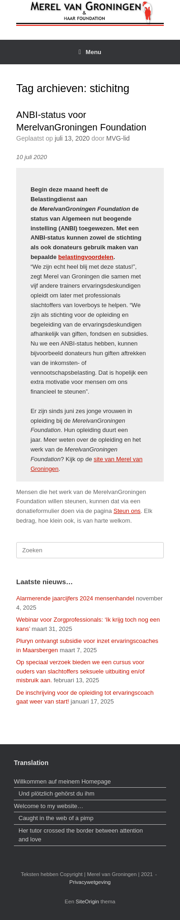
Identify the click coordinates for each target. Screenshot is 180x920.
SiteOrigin (87, 901)
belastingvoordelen (85, 256)
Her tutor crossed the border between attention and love (81, 835)
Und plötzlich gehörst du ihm (56, 793)
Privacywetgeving (90, 882)
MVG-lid (118, 138)
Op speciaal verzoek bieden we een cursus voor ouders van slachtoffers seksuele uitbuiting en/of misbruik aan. (80, 671)
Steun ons (127, 510)
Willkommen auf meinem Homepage (62, 781)
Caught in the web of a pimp (56, 818)
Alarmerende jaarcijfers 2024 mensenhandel (75, 598)
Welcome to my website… (49, 806)
